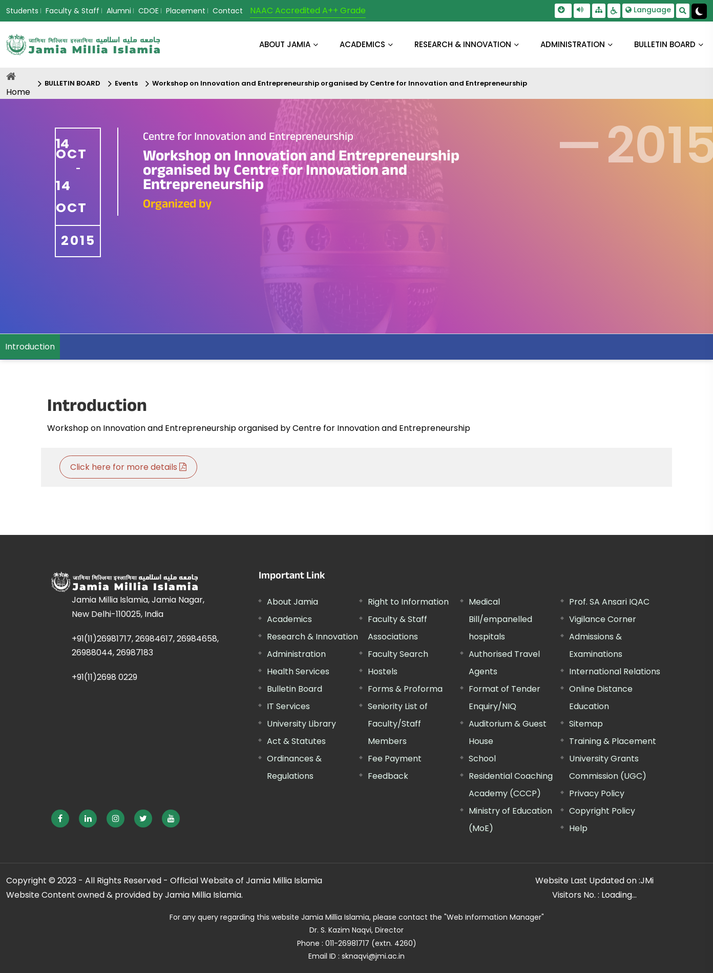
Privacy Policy (596, 793)
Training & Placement (612, 741)
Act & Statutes (296, 741)
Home (18, 92)
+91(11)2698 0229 (104, 677)
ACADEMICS (362, 44)
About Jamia (284, 44)
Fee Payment (395, 758)
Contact (228, 11)
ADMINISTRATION (572, 44)
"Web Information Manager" (494, 917)
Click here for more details (128, 467)
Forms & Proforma (405, 689)
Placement (185, 11)
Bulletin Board (294, 689)
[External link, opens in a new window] (60, 818)
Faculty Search (398, 654)
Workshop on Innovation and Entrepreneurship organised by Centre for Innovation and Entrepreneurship (339, 83)
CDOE (148, 11)
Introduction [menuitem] (30, 347)
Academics (289, 619)
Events (126, 83)
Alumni (119, 11)
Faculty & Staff (72, 11)
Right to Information (408, 602)
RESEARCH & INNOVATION (462, 44)
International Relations (614, 671)
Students (22, 11)
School (482, 758)
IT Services (288, 706)
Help (578, 828)
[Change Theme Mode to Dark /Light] (699, 11)
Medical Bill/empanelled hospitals (500, 619)
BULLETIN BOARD (665, 44)
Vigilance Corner (602, 619)
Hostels (382, 671)
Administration (296, 654)
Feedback (388, 776)
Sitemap (586, 724)
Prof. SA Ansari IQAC (609, 602)
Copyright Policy (602, 811)
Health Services (298, 671)
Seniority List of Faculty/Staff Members (398, 723)
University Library (301, 724)
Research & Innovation (312, 637)
